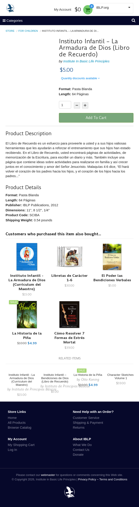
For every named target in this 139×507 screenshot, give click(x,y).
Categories (11, 20)
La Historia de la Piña (27, 335)
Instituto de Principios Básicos (34, 389)
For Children (28, 30)
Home (12, 418)
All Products (17, 422)
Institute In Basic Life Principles (86, 61)
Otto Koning (90, 379)
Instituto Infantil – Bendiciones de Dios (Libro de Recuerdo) (54, 378)
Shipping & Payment (88, 422)
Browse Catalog (19, 427)
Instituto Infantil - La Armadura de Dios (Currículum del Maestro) (26, 282)
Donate (78, 454)
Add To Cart (96, 117)
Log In (12, 450)
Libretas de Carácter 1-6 (69, 278)
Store (10, 30)
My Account (62, 9)
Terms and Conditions (113, 479)
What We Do (82, 445)
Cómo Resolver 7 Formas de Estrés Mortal (69, 338)
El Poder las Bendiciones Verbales (112, 278)
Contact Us (81, 450)
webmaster (48, 475)
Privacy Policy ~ (88, 479)
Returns (79, 427)
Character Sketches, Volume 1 (120, 376)
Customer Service (86, 418)
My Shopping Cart (21, 445)
